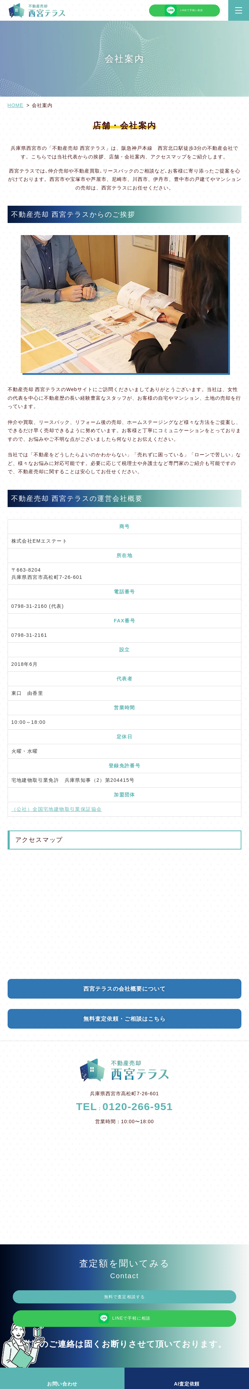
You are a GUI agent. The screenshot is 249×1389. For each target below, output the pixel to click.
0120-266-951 (137, 1106)
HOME (16, 105)
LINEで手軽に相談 (185, 10)
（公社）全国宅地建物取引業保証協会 (56, 809)
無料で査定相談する (124, 1298)
